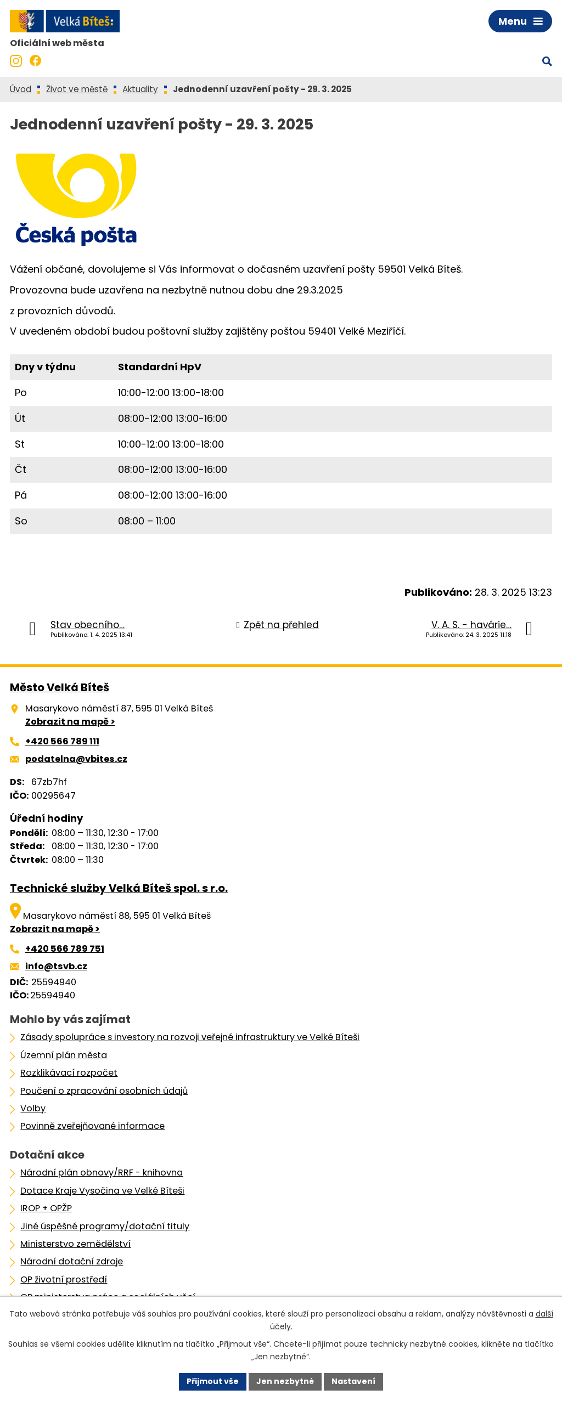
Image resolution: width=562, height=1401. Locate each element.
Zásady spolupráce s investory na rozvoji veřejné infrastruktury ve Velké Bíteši (189, 1037)
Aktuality (140, 89)
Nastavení (353, 1381)
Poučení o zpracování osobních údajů (104, 1090)
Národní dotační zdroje (71, 1261)
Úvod (20, 89)
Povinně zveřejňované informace (92, 1126)
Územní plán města (63, 1055)
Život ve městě (77, 89)
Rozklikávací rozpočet (68, 1072)
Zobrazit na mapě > (70, 721)
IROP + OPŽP (46, 1208)
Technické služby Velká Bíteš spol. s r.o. (119, 888)
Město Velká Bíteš (59, 687)
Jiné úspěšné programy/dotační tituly (104, 1226)
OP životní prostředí (63, 1279)
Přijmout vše (213, 1381)
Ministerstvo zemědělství (75, 1244)
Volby (33, 1108)
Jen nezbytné (285, 1381)
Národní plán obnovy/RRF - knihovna (101, 1172)
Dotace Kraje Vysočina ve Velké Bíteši (102, 1190)
